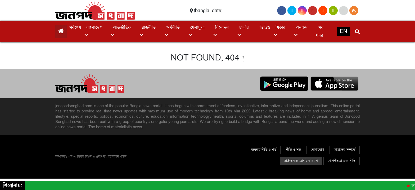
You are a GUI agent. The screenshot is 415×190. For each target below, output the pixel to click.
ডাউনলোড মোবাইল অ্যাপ (301, 160)
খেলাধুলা (197, 28)
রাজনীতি (149, 28)
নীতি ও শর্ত (293, 149)
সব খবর (319, 32)
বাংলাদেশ (94, 28)
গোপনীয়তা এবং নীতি (341, 160)
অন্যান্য (302, 28)
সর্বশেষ (75, 28)
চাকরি (244, 28)
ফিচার (280, 28)
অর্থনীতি (173, 28)
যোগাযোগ (317, 149)
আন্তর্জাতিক (122, 28)
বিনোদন (222, 28)
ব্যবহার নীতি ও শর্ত (263, 149)
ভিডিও (265, 28)
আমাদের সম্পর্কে (344, 149)
